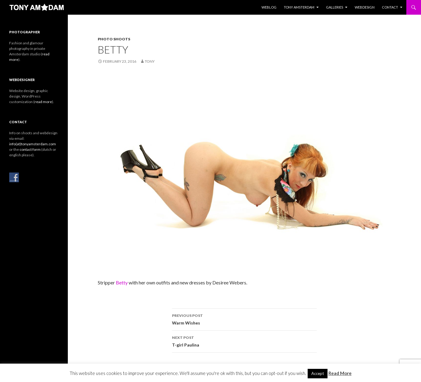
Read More (340, 373)
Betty (122, 282)
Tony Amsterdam (299, 7)
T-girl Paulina (244, 340)
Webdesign (365, 7)
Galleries (334, 7)
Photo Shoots (114, 39)
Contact (390, 7)
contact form (30, 149)
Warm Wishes (244, 318)
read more (43, 101)
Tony (150, 61)
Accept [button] (317, 373)
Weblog (269, 7)
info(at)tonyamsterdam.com (32, 144)
